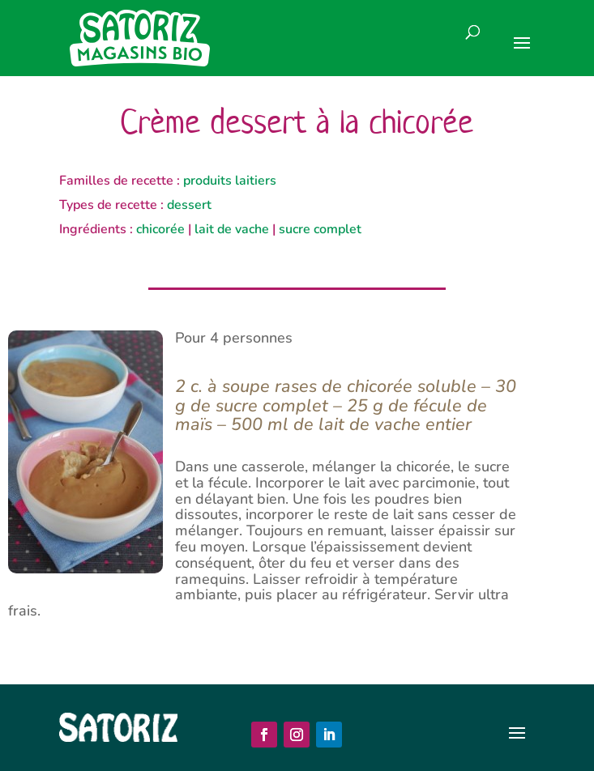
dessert (189, 205)
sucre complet (320, 229)
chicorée (160, 229)
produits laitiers (229, 181)
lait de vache (231, 229)
